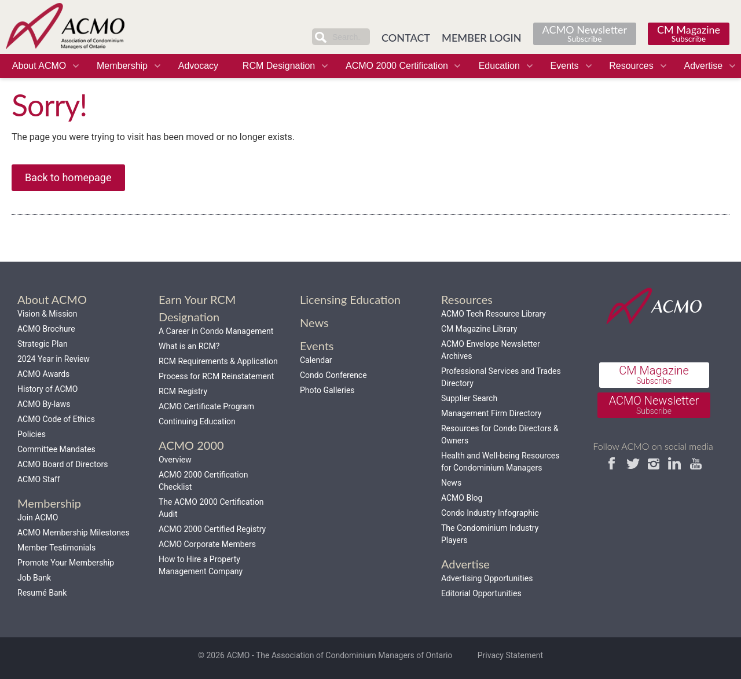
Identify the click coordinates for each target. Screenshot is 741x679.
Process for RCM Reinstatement (216, 376)
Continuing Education (197, 421)
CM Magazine (688, 33)
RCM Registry (183, 391)
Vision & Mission (47, 313)
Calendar (316, 360)
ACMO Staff (38, 479)
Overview (175, 459)
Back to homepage (68, 177)
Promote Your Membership (65, 562)
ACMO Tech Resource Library (493, 313)
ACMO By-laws (43, 404)
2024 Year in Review (53, 359)
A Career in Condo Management (216, 331)
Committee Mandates (56, 449)
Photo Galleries (327, 390)
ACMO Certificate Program (206, 406)
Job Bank (34, 577)
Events (565, 66)
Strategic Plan (42, 343)
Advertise (703, 66)
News (451, 482)
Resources (631, 66)
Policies (31, 434)
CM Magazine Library (479, 328)
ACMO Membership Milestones (73, 532)
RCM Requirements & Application (218, 361)
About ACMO (39, 66)
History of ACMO (47, 389)
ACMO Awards (43, 374)
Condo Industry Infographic (490, 512)
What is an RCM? (189, 346)
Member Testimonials (56, 547)
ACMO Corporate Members (207, 544)
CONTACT (405, 37)
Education (499, 66)
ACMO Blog (461, 497)
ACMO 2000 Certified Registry (212, 529)
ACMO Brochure (46, 328)
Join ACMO (37, 517)
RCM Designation (279, 66)
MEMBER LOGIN (482, 37)
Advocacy (198, 66)
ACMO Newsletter (584, 33)
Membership (122, 66)
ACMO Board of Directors (62, 464)
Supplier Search (469, 398)
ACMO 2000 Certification (397, 66)
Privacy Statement (510, 655)
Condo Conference (333, 375)
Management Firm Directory (491, 413)
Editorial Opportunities (481, 593)
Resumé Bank (42, 592)
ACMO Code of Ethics (56, 419)
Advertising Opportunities (487, 578)
